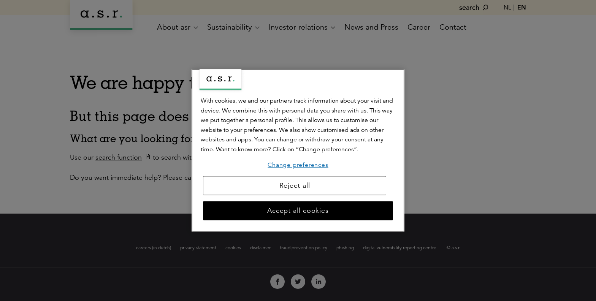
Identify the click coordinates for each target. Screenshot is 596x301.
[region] (298, 150)
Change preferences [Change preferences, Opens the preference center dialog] (298, 165)
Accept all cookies (298, 211)
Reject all (294, 186)
